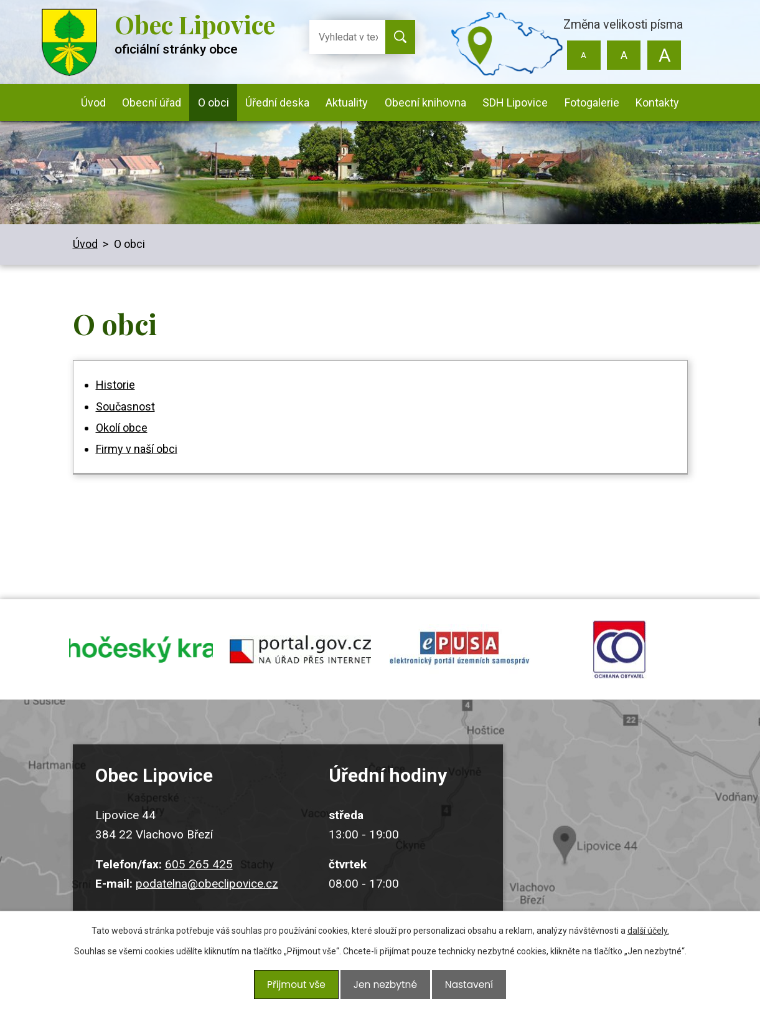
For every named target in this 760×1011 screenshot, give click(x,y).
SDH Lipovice (515, 102)
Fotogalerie (592, 102)
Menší (583, 55)
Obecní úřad (151, 102)
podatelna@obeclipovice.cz (207, 895)
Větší (664, 55)
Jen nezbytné (385, 987)
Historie (115, 384)
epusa (460, 655)
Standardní (624, 55)
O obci (213, 102)
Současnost (125, 406)
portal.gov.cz (300, 655)
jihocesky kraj (141, 655)
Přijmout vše (299, 987)
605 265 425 (199, 876)
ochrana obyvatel (619, 655)
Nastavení (465, 987)
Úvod (93, 102)
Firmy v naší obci (136, 448)
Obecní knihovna (425, 102)
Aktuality (347, 102)
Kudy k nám (613, 839)
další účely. (648, 937)
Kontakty (657, 102)
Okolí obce (122, 427)
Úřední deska (277, 102)
